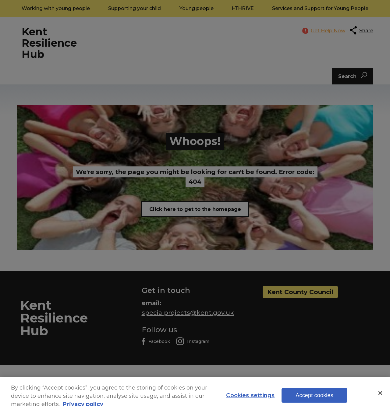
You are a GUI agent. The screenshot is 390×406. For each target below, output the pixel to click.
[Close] (380, 397)
